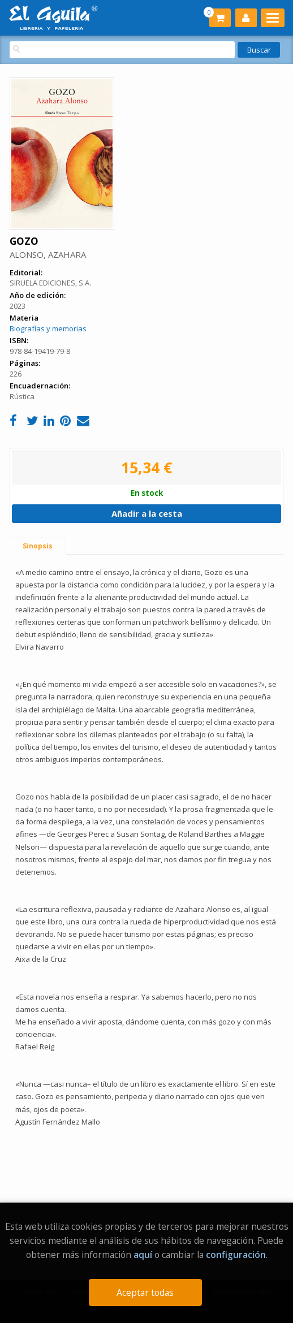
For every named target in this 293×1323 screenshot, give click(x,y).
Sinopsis (38, 546)
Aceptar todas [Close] (145, 1292)
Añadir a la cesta (146, 513)
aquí (142, 1254)
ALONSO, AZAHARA (48, 254)
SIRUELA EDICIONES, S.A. (50, 283)
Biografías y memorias (48, 328)
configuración (236, 1254)
